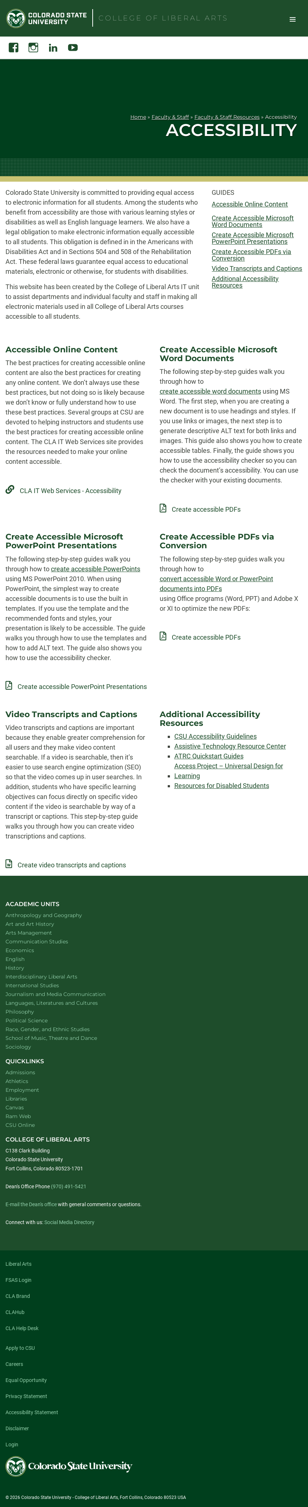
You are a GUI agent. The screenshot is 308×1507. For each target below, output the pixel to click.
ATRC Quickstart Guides (209, 756)
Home (138, 117)
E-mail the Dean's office (31, 1204)
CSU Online (20, 1125)
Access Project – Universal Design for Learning (228, 771)
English (24, 958)
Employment (22, 1090)
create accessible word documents (210, 391)
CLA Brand (17, 1296)
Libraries (16, 1098)
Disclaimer (17, 1428)
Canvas (14, 1107)
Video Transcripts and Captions (257, 268)
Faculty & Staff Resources (227, 117)
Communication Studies (46, 941)
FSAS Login (18, 1280)
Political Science (36, 1020)
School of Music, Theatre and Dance (60, 1037)
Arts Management (38, 932)
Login (11, 1444)
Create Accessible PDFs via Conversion (251, 255)
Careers (14, 1364)
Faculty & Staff (170, 117)
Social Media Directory (69, 1222)
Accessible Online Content (250, 204)
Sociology (28, 1046)
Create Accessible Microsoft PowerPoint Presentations (253, 238)
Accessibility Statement (31, 1412)
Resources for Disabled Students (221, 786)
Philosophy (29, 1011)
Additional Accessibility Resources (245, 282)
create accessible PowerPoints (95, 569)
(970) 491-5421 (68, 1186)
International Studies (41, 985)
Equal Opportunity (26, 1380)
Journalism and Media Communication (65, 994)
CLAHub (15, 1312)
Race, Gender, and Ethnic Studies (57, 1029)
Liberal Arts (18, 1264)
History (24, 967)
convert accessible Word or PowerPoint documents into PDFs (216, 583)
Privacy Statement (26, 1396)
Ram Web (18, 1116)
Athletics (16, 1081)
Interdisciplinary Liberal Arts (51, 976)
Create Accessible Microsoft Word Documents (253, 221)
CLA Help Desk (21, 1328)
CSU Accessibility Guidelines (215, 736)
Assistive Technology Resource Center (230, 746)
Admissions (20, 1072)
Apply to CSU (20, 1348)
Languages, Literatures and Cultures (61, 1002)
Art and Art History (39, 923)
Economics (29, 950)
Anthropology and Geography (53, 915)
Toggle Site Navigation (293, 19)
